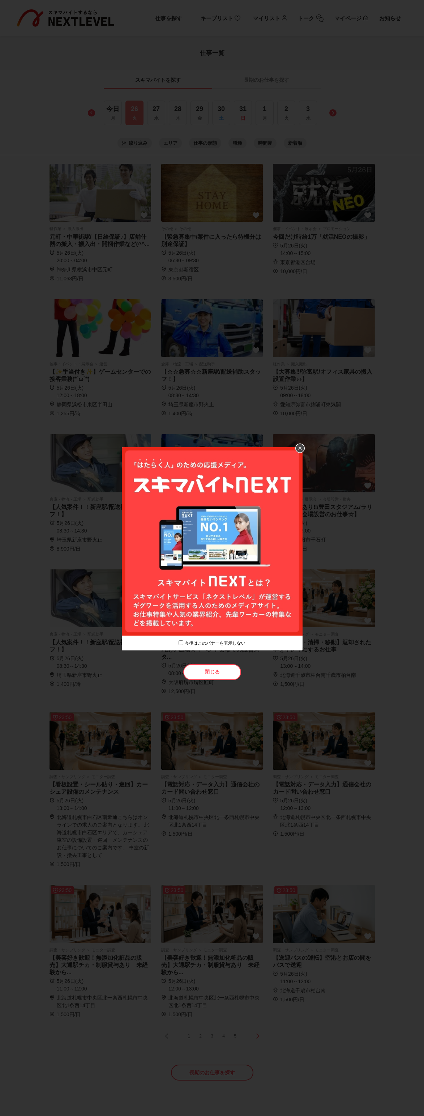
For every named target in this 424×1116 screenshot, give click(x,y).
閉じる (212, 672)
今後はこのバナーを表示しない (215, 643)
